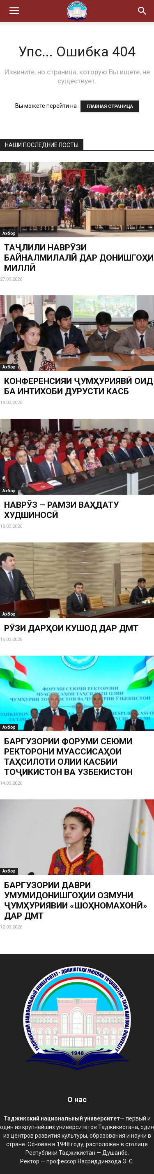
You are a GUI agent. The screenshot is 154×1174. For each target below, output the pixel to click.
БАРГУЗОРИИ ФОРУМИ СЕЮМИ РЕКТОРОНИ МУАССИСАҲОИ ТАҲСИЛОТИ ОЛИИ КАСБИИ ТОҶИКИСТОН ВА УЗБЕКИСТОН (68, 757)
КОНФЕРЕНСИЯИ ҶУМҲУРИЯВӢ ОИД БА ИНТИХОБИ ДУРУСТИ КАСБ (78, 386)
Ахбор (9, 233)
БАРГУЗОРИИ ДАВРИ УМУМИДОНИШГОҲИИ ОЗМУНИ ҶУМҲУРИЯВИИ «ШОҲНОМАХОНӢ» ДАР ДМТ (75, 900)
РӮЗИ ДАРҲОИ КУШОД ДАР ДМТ (71, 628)
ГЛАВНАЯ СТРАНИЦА (110, 106)
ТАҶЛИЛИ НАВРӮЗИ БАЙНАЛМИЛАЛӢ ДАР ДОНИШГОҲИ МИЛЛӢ (79, 258)
